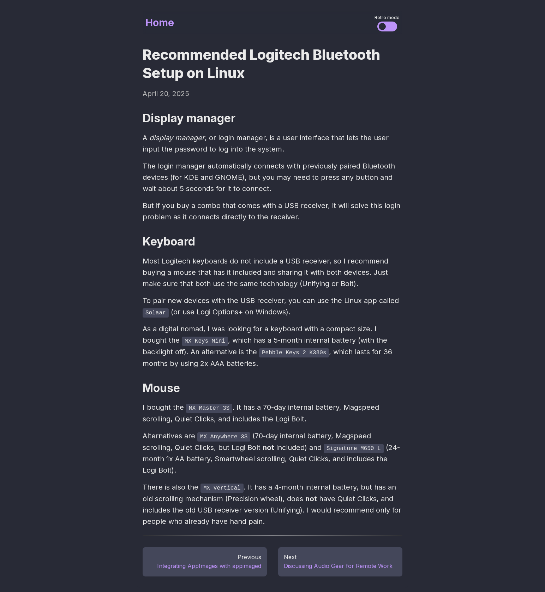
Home (159, 23)
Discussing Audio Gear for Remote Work (338, 564)
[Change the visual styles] (387, 26)
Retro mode (387, 17)
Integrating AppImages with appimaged (209, 564)
